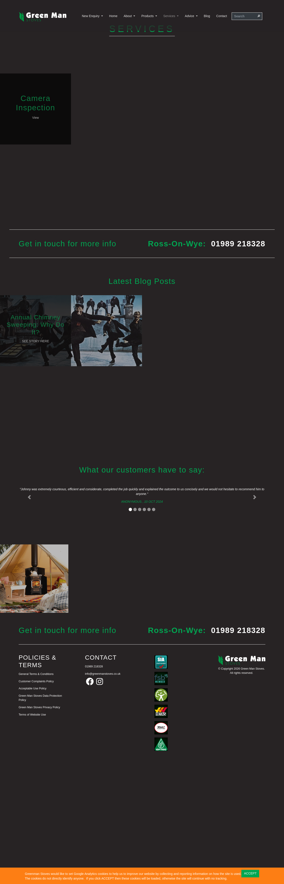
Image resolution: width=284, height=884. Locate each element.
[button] (29, 610)
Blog (207, 16)
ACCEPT (250, 873)
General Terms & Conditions (36, 786)
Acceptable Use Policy (32, 801)
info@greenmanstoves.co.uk (102, 786)
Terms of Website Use (32, 827)
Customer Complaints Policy (36, 794)
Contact (221, 16)
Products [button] (147, 16)
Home (113, 16)
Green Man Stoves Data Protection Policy (40, 811)
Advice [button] (190, 16)
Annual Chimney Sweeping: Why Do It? (36, 438)
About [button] (128, 16)
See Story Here (35, 455)
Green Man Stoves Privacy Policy (39, 820)
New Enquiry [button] (91, 16)
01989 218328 (238, 357)
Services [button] (169, 16)
